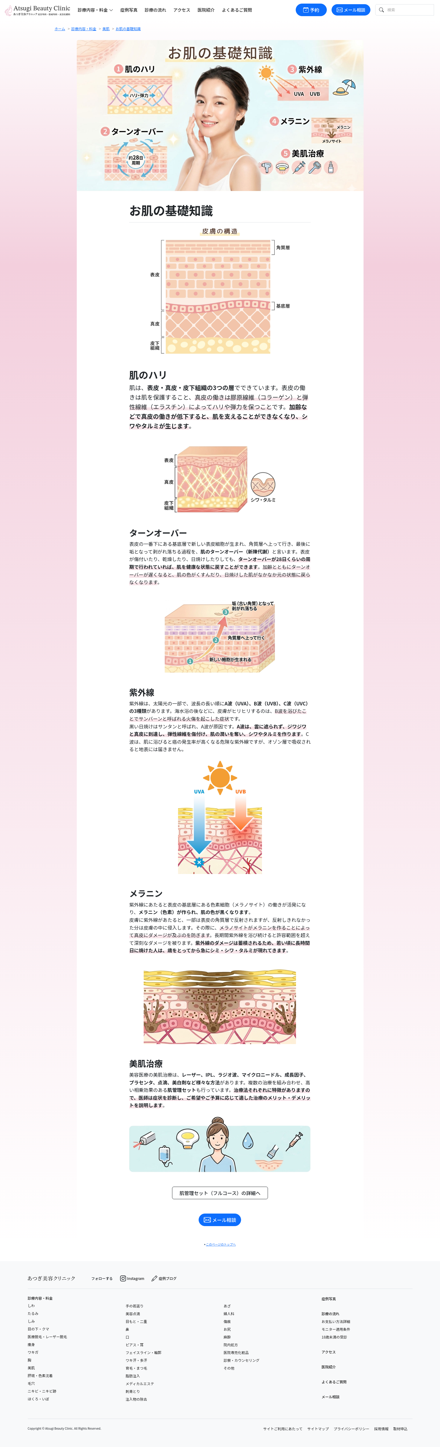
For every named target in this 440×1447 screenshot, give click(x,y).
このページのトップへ (221, 1244)
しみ (31, 1321)
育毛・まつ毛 (136, 1367)
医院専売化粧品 (236, 1352)
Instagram (132, 1278)
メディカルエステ (140, 1383)
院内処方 (231, 1344)
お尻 (227, 1329)
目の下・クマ (38, 1328)
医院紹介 (206, 10)
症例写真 (129, 10)
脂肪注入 (133, 1375)
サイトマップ (318, 1428)
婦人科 (229, 1313)
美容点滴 (133, 1313)
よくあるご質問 (237, 10)
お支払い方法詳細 (336, 1321)
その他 (229, 1367)
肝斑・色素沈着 (40, 1375)
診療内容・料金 (40, 1298)
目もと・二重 (136, 1321)
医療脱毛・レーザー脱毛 (47, 1336)
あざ (227, 1305)
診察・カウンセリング (242, 1360)
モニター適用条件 (336, 1329)
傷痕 (227, 1321)
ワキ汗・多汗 (136, 1360)
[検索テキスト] (410, 9)
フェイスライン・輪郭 (144, 1352)
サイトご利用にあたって (282, 1428)
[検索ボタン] (381, 9)
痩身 (31, 1344)
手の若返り (135, 1305)
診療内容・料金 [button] (95, 10)
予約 (311, 9)
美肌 (31, 1367)
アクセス (181, 10)
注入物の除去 (136, 1399)
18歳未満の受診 (334, 1336)
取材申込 (400, 1428)
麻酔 (227, 1336)
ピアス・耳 (135, 1344)
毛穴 (31, 1383)
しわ (31, 1305)
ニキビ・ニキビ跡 (42, 1390)
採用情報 (381, 1428)
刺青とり (133, 1391)
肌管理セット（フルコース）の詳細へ (220, 1193)
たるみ (33, 1313)
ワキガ (33, 1352)
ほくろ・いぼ (38, 1398)
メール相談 (351, 10)
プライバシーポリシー (352, 1428)
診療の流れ (155, 10)
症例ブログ (164, 1278)
